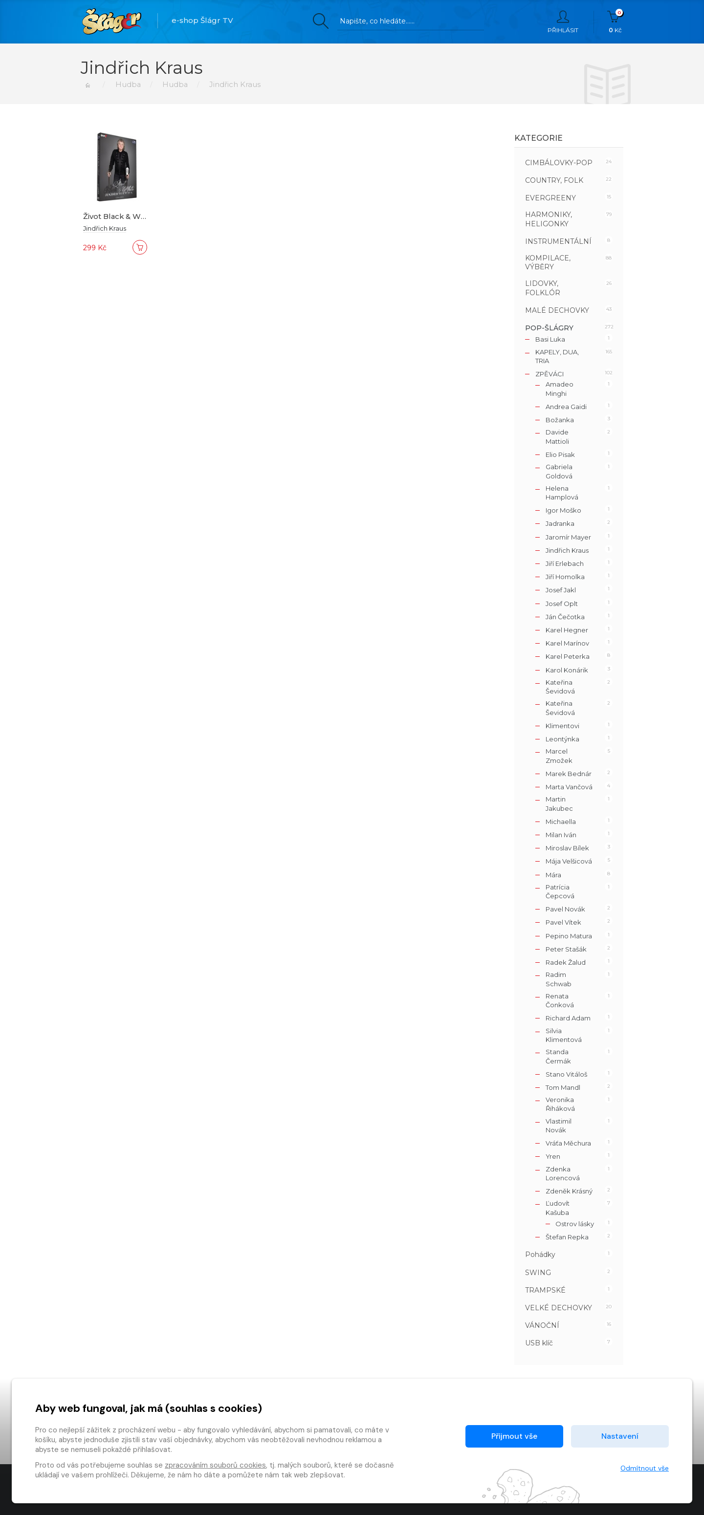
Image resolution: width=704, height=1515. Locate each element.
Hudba (127, 84)
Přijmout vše (514, 1436)
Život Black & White (119, 216)
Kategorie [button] (538, 138)
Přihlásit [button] (563, 22)
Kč (615, 22)
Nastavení (619, 1436)
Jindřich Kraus (104, 228)
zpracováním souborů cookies (215, 1465)
